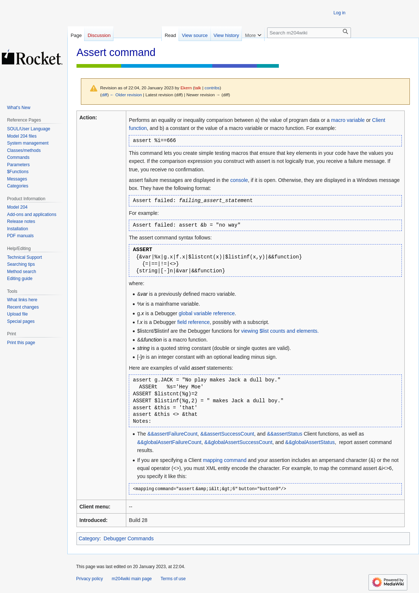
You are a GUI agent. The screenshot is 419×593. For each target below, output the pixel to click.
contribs (212, 87)
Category (89, 538)
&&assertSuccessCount (227, 434)
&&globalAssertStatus (309, 442)
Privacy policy (89, 578)
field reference (193, 322)
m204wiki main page (131, 578)
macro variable (348, 120)
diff (104, 94)
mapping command (224, 460)
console (239, 180)
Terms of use (173, 578)
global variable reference (207, 313)
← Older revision (126, 94)
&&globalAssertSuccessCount (238, 442)
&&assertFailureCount (172, 434)
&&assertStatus (285, 434)
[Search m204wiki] (309, 32)
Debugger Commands (129, 538)
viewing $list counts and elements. (280, 331)
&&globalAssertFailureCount (169, 442)
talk (197, 87)
